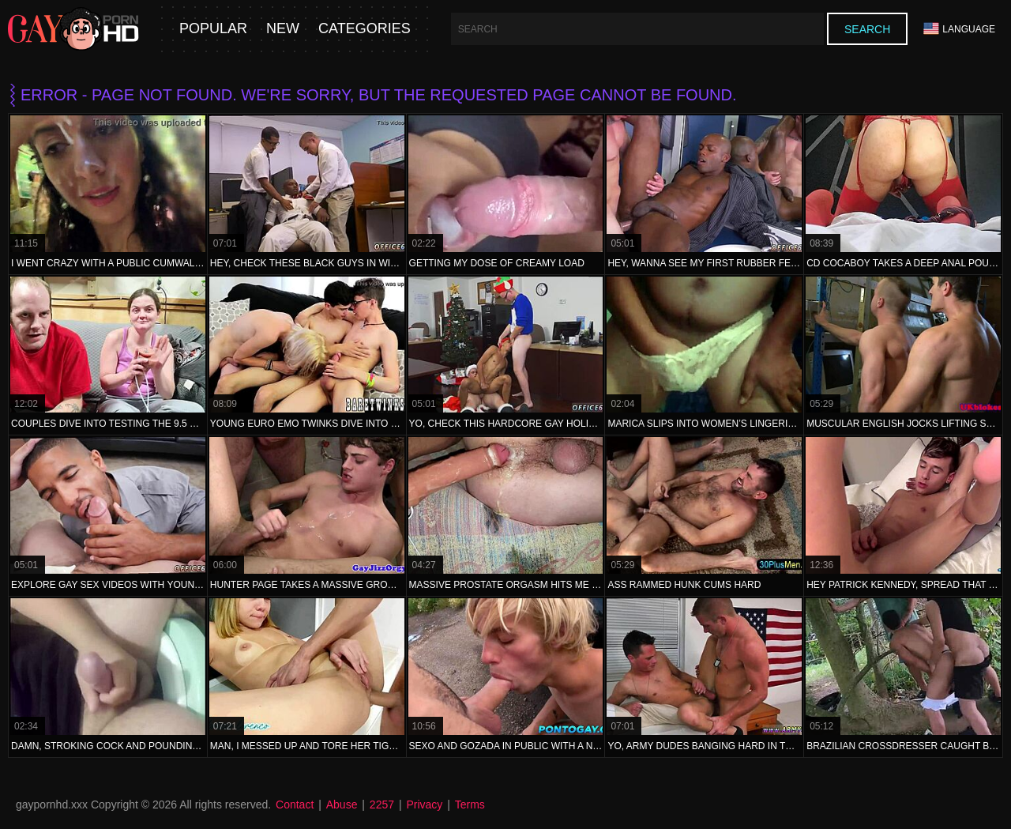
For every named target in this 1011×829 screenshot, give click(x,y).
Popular (213, 28)
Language (959, 28)
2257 (382, 804)
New (282, 28)
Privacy (424, 804)
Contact (295, 804)
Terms (470, 804)
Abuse (342, 804)
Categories (364, 28)
